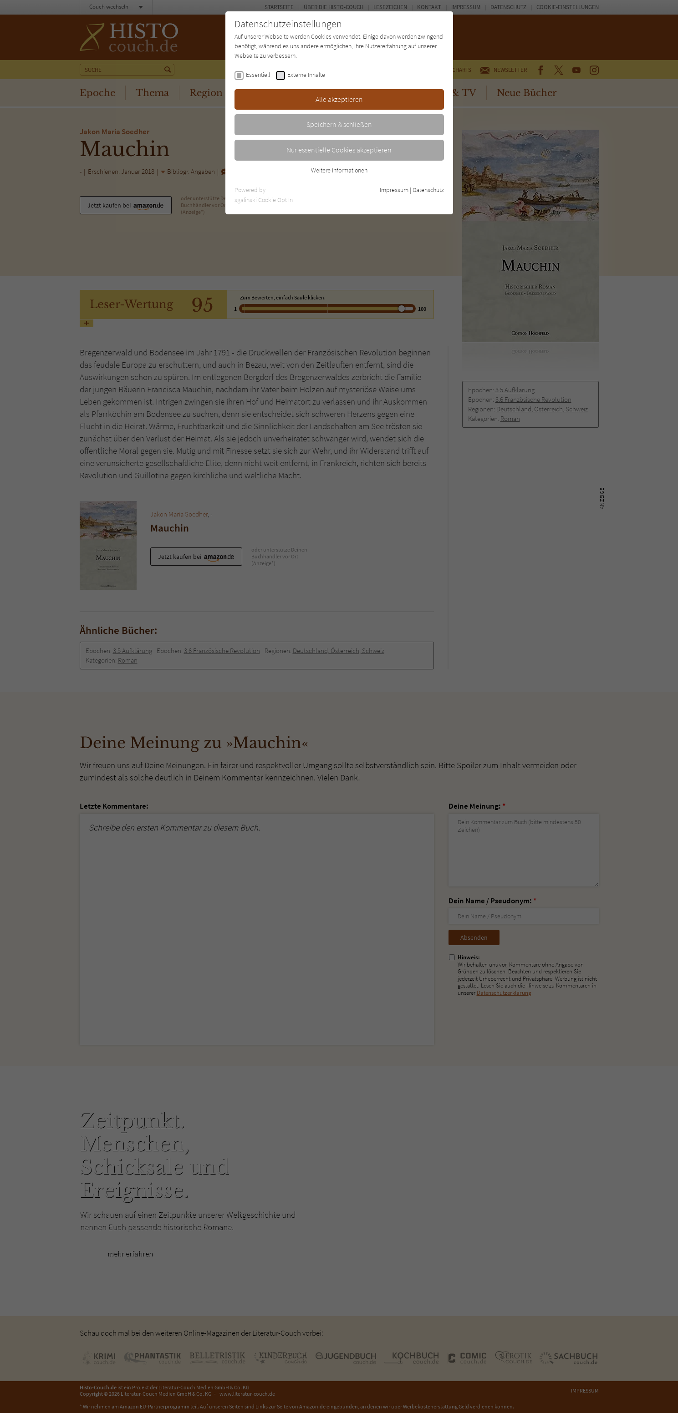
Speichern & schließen (339, 124)
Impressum (394, 190)
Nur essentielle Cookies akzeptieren (339, 149)
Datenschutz (428, 190)
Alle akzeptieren (339, 99)
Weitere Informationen (339, 170)
